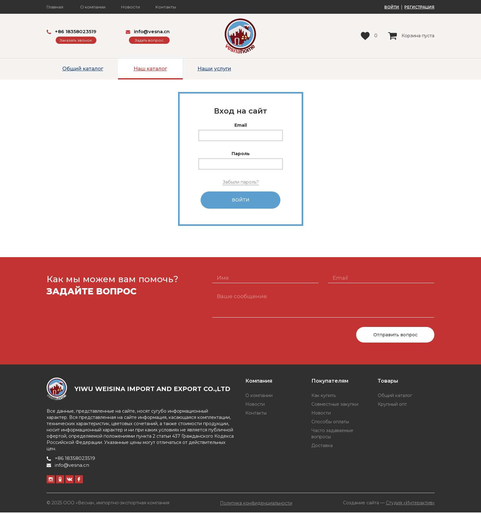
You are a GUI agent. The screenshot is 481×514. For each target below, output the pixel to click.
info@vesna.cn (148, 31)
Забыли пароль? (241, 182)
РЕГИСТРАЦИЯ (419, 7)
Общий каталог (82, 69)
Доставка (322, 447)
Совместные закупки (334, 406)
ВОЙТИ (391, 7)
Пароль (241, 153)
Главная (55, 7)
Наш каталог (150, 69)
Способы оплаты (330, 423)
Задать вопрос (149, 40)
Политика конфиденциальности (256, 504)
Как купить (323, 397)
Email (240, 125)
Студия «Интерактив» (410, 504)
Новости (130, 7)
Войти (240, 201)
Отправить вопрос (395, 336)
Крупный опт (392, 406)
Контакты (166, 7)
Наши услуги (214, 69)
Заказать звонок (76, 40)
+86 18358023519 (71, 31)
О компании (92, 7)
